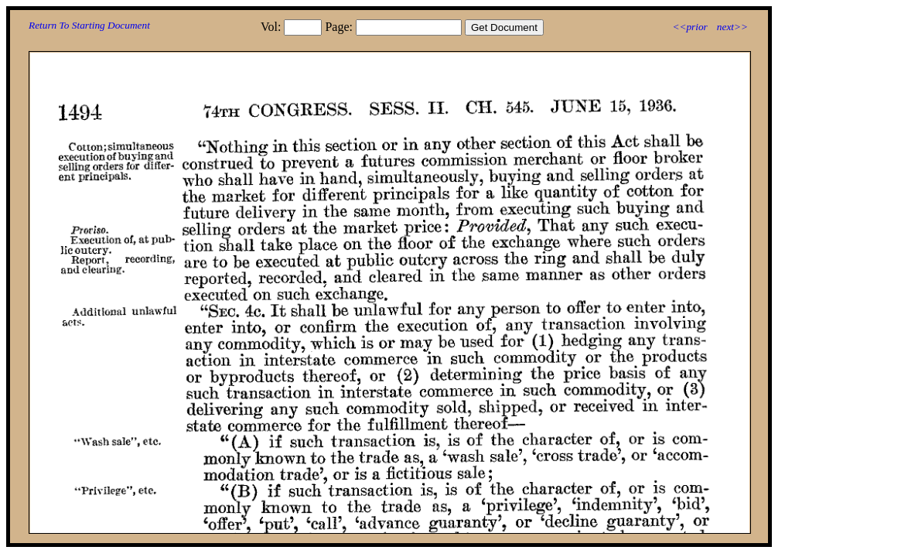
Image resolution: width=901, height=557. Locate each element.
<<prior (689, 26)
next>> (732, 26)
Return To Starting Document (89, 25)
